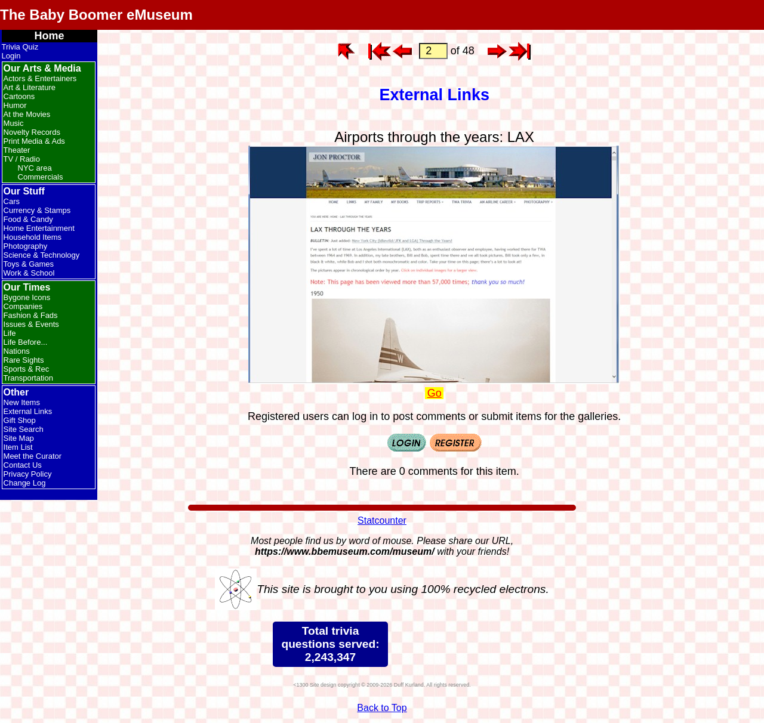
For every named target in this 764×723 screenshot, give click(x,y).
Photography (26, 246)
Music (14, 123)
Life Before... (26, 342)
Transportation (28, 377)
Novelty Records (32, 132)
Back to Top (381, 708)
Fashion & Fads (31, 315)
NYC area (35, 167)
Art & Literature (30, 87)
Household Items (33, 237)
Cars (12, 201)
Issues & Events (31, 324)
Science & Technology (42, 255)
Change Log (25, 482)
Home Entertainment (39, 228)
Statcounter (382, 520)
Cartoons (19, 96)
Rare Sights (24, 360)
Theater (17, 150)
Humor (15, 105)
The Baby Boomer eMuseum (96, 15)
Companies (23, 306)
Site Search (24, 429)
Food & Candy (28, 219)
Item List (18, 447)
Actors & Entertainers (40, 78)
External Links (28, 411)
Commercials (40, 176)
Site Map (19, 438)
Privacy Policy (28, 473)
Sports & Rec (27, 368)
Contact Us (23, 465)
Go (434, 393)
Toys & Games (29, 263)
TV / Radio (22, 159)
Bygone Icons (27, 297)
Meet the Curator (33, 456)
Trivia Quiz (20, 46)
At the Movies (27, 114)
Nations (17, 351)
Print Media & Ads (34, 141)
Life (10, 333)
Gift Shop (20, 420)
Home (49, 36)
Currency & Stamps (37, 210)
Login (11, 55)
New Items (22, 402)
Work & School (29, 272)
